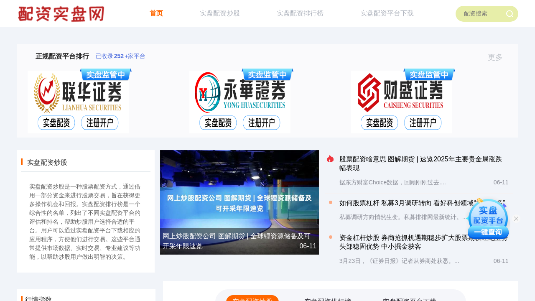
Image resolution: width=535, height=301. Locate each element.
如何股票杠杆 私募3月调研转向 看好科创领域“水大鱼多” (422, 203)
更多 (499, 57)
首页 (156, 13)
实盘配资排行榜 (300, 13)
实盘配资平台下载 (387, 13)
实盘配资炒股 (220, 13)
